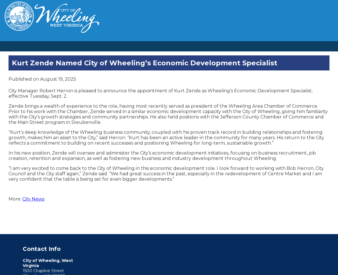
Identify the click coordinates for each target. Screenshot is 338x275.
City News (33, 199)
